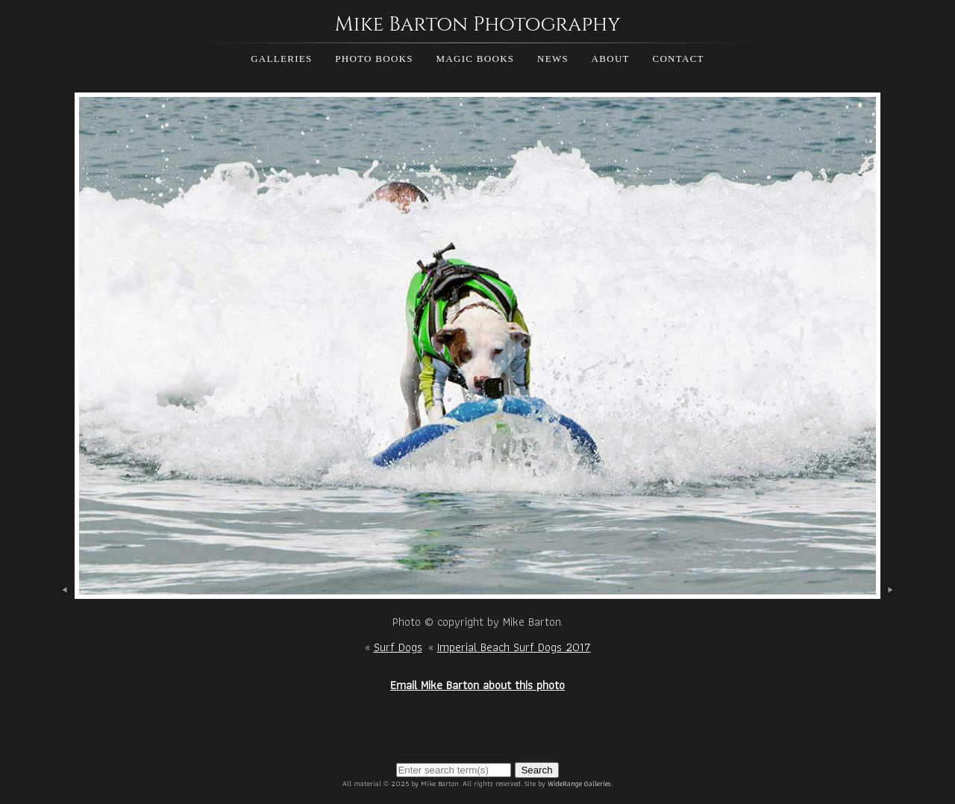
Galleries (281, 58)
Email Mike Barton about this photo (477, 685)
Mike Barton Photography (477, 24)
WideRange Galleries (579, 783)
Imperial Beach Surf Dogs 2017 (514, 647)
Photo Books (374, 58)
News (553, 58)
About (611, 58)
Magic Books (475, 58)
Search (536, 770)
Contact (678, 58)
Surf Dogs (398, 647)
